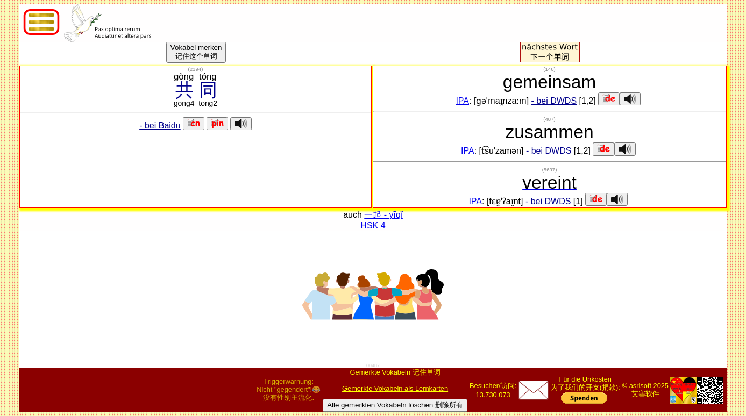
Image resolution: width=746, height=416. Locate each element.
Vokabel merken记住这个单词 (196, 52)
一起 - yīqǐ (383, 214)
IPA (462, 100)
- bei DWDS (554, 100)
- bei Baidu (160, 125)
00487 (373, 365)
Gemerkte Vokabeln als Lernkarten (395, 388)
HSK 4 (372, 225)
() (195, 69)
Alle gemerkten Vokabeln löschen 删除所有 (395, 405)
